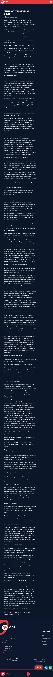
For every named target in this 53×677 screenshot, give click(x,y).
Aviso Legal (44, 659)
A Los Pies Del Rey (46, 638)
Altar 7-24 (44, 641)
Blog (43, 635)
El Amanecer (44, 644)
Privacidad (36, 659)
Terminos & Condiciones (40, 661)
